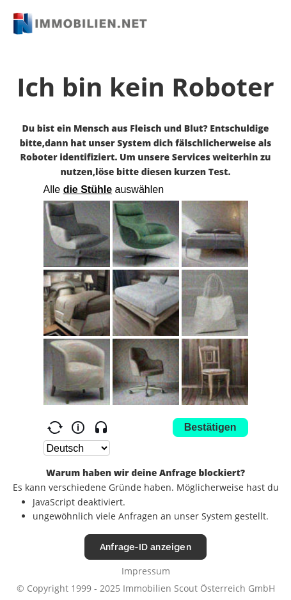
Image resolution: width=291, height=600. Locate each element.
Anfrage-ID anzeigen (145, 546)
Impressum (146, 571)
